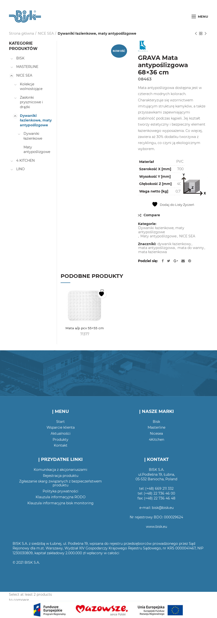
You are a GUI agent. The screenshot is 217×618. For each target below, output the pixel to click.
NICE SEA (46, 33)
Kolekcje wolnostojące (31, 86)
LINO (20, 169)
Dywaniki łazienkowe (33, 136)
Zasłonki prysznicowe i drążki (31, 102)
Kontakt (60, 446)
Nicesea (156, 434)
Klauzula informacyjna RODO (61, 497)
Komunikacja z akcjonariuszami (60, 470)
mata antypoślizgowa (156, 248)
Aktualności (61, 434)
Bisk (156, 422)
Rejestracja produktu (60, 476)
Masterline (156, 428)
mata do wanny (190, 248)
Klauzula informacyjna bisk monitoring (60, 503)
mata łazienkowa (152, 252)
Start (60, 422)
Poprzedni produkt (195, 34)
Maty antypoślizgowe (158, 236)
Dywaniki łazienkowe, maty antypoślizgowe (97, 33)
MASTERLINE (27, 66)
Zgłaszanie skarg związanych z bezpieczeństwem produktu (60, 483)
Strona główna (21, 33)
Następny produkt (205, 34)
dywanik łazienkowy (174, 244)
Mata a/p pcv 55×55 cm (84, 328)
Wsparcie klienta (61, 428)
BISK (20, 58)
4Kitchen (156, 439)
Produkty (60, 439)
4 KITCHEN (25, 160)
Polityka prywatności (60, 491)
